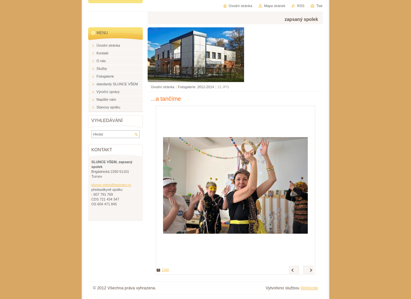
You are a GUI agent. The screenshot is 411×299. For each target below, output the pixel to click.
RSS (300, 6)
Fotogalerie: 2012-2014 (196, 87)
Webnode (309, 287)
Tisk (319, 6)
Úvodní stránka (162, 87)
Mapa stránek (274, 6)
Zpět (165, 270)
